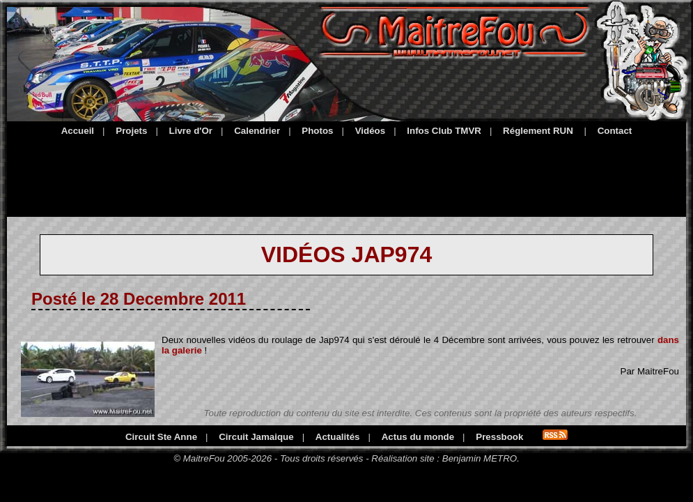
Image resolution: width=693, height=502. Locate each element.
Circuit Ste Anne (161, 437)
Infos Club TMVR (444, 131)
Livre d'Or (190, 131)
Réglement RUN (538, 131)
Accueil (77, 131)
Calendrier (257, 131)
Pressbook (499, 437)
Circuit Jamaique (256, 437)
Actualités (338, 437)
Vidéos (370, 131)
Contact (615, 131)
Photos (317, 131)
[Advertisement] (346, 174)
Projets (131, 131)
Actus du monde (418, 437)
